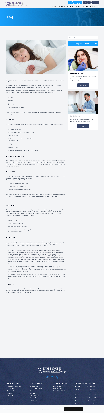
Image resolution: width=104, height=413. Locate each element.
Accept (73, 409)
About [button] (61, 6)
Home (54, 6)
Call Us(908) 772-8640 (76, 2)
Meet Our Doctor (12, 391)
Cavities (32, 391)
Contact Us (94, 6)
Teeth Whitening (34, 395)
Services (70, 6)
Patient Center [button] (82, 6)
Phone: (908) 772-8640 (59, 391)
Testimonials (10, 393)
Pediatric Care (34, 400)
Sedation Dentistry (35, 398)
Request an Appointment (14, 386)
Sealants (32, 393)
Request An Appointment (91, 2)
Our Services (10, 388)
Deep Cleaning (34, 386)
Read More (83, 85)
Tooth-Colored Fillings (36, 388)
